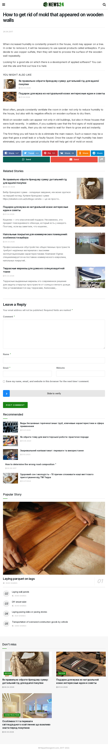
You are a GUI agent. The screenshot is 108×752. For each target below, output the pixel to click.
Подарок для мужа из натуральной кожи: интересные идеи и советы (62, 93)
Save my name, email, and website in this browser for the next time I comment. (47, 381)
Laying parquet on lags (19, 579)
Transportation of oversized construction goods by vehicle (40, 622)
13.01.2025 (25, 430)
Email (7, 368)
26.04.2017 (8, 31)
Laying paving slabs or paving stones (29, 612)
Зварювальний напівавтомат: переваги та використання (52, 450)
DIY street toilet (19, 602)
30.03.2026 (8, 732)
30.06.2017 (10, 468)
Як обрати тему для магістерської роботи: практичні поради (54, 437)
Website (60, 368)
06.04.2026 (25, 88)
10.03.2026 (8, 276)
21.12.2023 (25, 454)
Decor (8, 673)
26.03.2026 (9, 242)
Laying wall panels (20, 592)
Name (7, 354)
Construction (12, 715)
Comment (9, 316)
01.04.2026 (24, 97)
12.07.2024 (25, 481)
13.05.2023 (25, 441)
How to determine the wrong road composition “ (30, 464)
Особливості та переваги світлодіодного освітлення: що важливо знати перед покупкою (26, 724)
